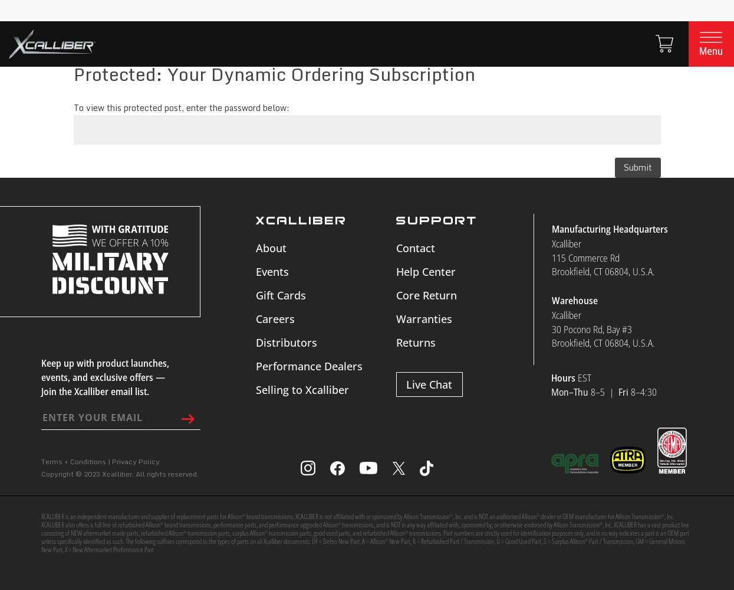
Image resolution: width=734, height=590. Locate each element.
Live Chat (429, 384)
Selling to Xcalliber (302, 390)
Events (272, 272)
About (271, 248)
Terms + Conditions (73, 461)
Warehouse (575, 300)
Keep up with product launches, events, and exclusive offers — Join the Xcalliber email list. (105, 377)
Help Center (426, 272)
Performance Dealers (309, 366)
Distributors (286, 342)
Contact (415, 248)
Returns (416, 342)
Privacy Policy (136, 461)
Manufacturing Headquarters (610, 229)
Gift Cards (281, 295)
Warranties (424, 319)
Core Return (426, 295)
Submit (638, 167)
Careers (275, 319)
